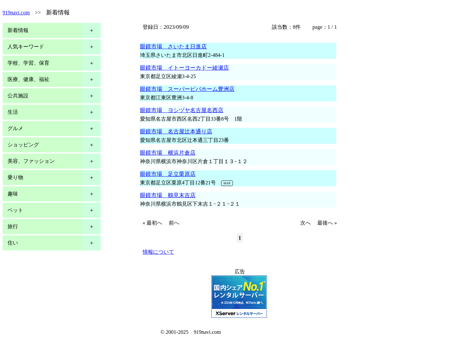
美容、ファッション (31, 161)
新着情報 (18, 30)
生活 (13, 112)
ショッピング (23, 144)
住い (13, 243)
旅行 (13, 226)
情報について (158, 252)
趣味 (13, 193)
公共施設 (18, 95)
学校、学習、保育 (28, 63)
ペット (15, 210)
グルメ (15, 128)
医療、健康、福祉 (28, 79)
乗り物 (15, 177)
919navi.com (16, 12)
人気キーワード (26, 46)
